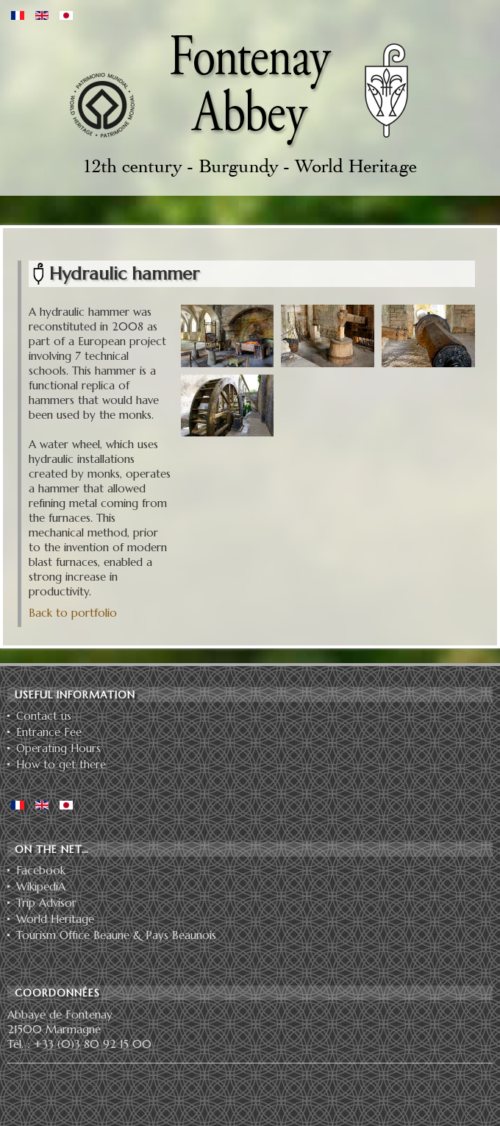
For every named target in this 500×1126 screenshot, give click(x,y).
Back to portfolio (73, 613)
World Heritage (55, 919)
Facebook (40, 870)
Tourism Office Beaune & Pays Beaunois (116, 935)
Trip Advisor (46, 903)
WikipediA (40, 886)
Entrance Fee (49, 732)
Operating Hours (58, 748)
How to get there (61, 764)
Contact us (43, 716)
